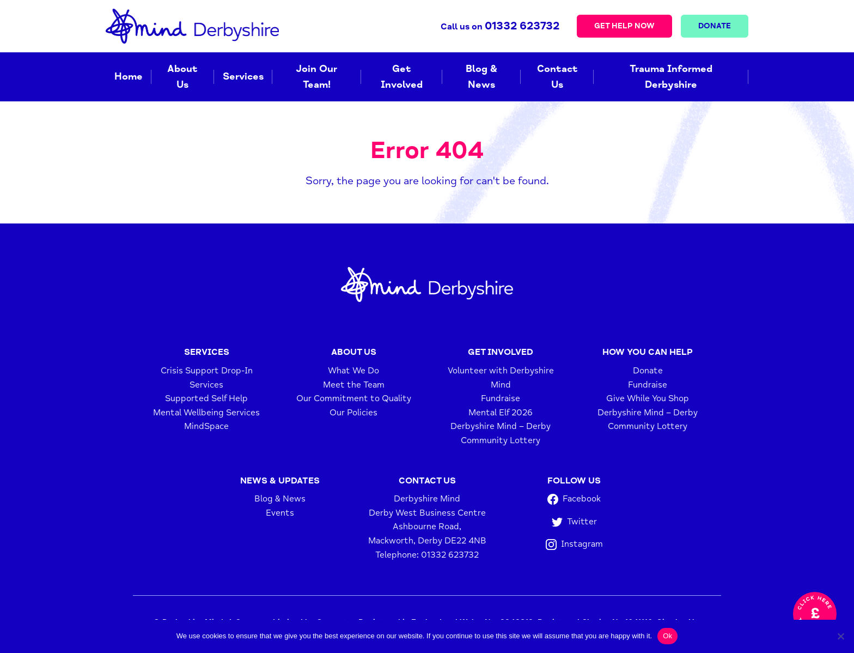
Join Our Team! (316, 76)
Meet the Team (354, 384)
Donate (714, 26)
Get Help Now (624, 26)
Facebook (574, 499)
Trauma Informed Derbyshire (671, 76)
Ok (667, 636)
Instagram (574, 544)
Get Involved (402, 76)
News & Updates (280, 480)
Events (280, 512)
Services (243, 76)
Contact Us (557, 76)
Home (128, 76)
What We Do (353, 370)
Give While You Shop (647, 398)
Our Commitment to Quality (353, 398)
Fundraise (500, 398)
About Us (182, 76)
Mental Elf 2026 (500, 412)
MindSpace (206, 426)
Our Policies (353, 412)
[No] (840, 636)
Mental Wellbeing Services (206, 412)
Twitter (574, 522)
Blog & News (481, 76)
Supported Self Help (206, 398)
